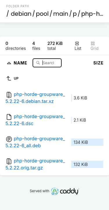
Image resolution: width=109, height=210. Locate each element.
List (78, 46)
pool (42, 14)
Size (98, 62)
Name (21, 62)
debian (21, 14)
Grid (94, 46)
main (60, 14)
